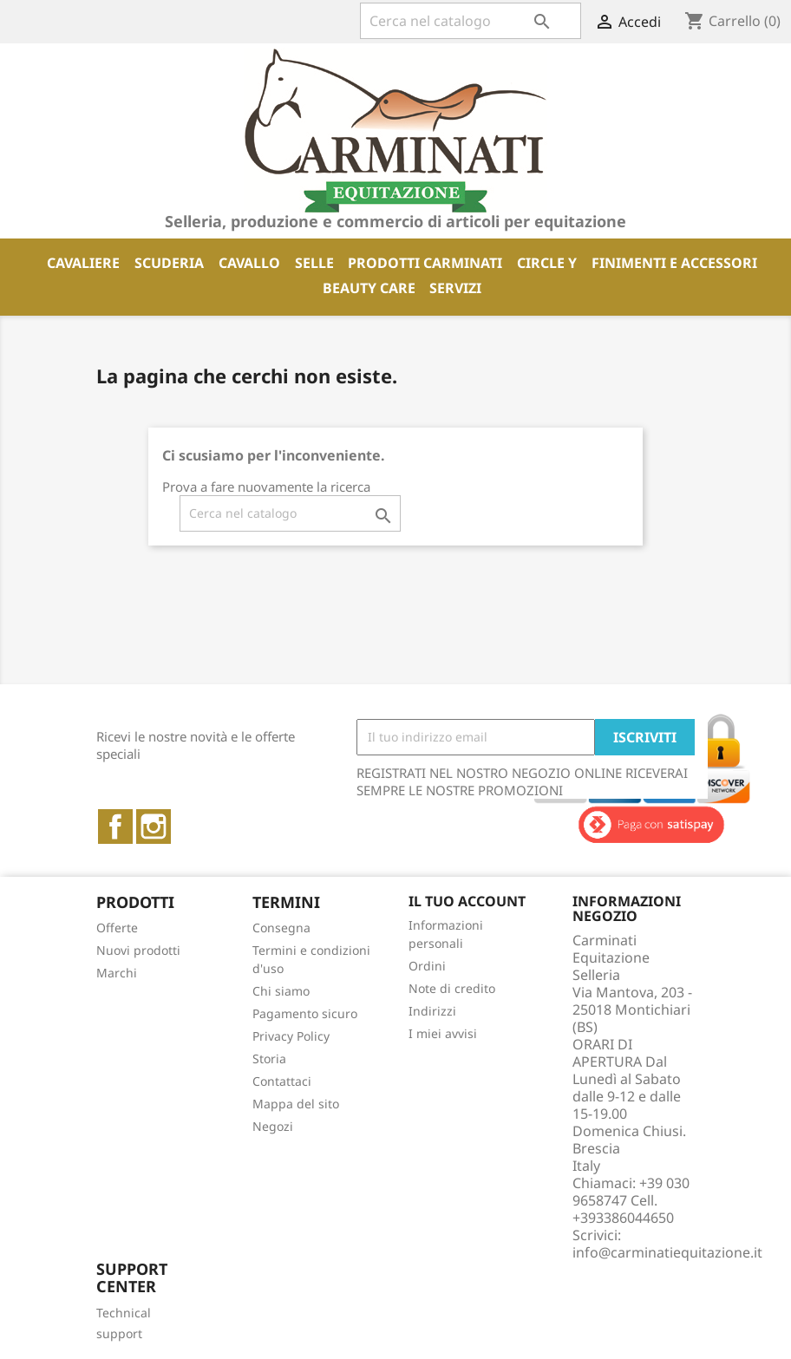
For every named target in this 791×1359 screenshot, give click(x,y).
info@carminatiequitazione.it (667, 1252)
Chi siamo (281, 991)
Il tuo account (467, 901)
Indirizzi (432, 1011)
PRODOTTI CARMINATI (425, 262)
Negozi (272, 1126)
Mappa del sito (295, 1103)
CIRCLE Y (547, 262)
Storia (269, 1058)
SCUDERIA (169, 262)
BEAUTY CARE (369, 287)
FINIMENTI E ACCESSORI (674, 262)
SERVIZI (455, 287)
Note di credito (452, 988)
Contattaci (281, 1081)
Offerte (117, 927)
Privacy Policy (291, 1036)
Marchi (116, 972)
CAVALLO (249, 262)
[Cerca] (470, 21)
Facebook (115, 826)
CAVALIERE (83, 262)
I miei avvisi (443, 1033)
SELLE (314, 262)
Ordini (427, 965)
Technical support (123, 1323)
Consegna (281, 927)
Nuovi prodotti (138, 950)
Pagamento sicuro (304, 1013)
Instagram (153, 826)
